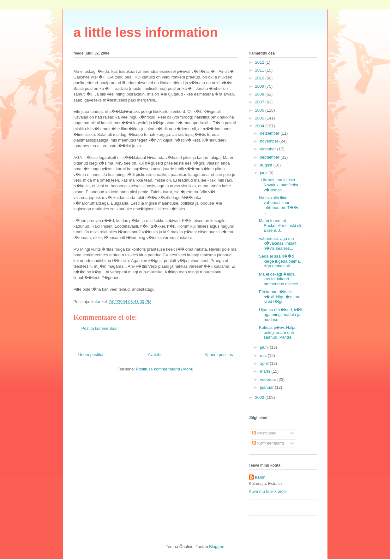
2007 (260, 102)
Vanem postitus (219, 354)
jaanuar (267, 387)
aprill (265, 363)
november (269, 141)
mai (264, 355)
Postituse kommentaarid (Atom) (164, 369)
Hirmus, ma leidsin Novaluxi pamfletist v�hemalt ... (278, 185)
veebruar (268, 379)
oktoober (268, 149)
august (266, 165)
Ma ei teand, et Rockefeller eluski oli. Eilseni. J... (280, 225)
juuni (265, 347)
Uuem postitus (91, 354)
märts (265, 371)
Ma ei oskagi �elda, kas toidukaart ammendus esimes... (280, 279)
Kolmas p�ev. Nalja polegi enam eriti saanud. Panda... (277, 332)
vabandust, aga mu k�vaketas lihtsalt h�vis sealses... (277, 243)
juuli (264, 173)
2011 (260, 70)
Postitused (264, 433)
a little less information (146, 32)
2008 (260, 94)
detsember (270, 133)
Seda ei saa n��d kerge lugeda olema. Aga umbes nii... (280, 261)
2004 (260, 126)
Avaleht (154, 354)
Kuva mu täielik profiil (268, 491)
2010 (260, 78)
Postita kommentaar (99, 328)
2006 (260, 110)
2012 (260, 62)
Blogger (216, 546)
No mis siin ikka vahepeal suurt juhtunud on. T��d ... (279, 205)
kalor (260, 477)
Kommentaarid (268, 443)
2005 (260, 118)
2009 (260, 86)
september (270, 157)
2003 (260, 397)
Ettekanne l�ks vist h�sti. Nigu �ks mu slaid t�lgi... (279, 296)
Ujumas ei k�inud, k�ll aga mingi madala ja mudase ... (280, 314)
